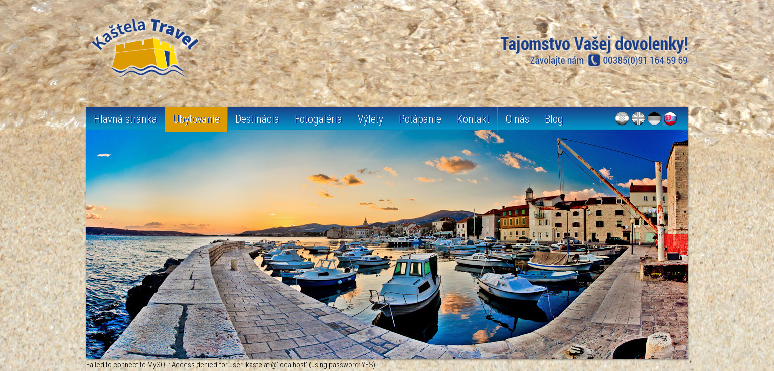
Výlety (370, 119)
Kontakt (473, 119)
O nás (517, 119)
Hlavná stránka (125, 119)
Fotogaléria (318, 119)
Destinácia (257, 119)
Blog (554, 119)
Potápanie (420, 119)
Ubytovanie (196, 119)
